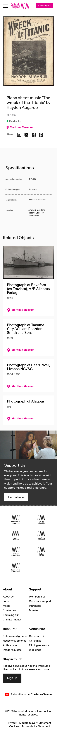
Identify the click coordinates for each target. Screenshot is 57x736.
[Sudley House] (41, 552)
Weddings (35, 650)
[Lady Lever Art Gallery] (16, 568)
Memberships (37, 596)
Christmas (35, 640)
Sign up (12, 678)
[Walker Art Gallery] (16, 552)
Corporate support (40, 601)
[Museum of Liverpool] (16, 520)
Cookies (14, 726)
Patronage (35, 606)
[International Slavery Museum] (16, 536)
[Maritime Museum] (41, 536)
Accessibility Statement (36, 726)
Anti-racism (10, 645)
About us (8, 596)
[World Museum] (41, 520)
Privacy (12, 723)
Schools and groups (15, 636)
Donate (33, 610)
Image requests (12, 650)
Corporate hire (37, 636)
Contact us (9, 610)
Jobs (6, 601)
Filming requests (39, 645)
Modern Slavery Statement (35, 723)
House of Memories (14, 640)
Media (6, 606)
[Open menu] (5, 5)
